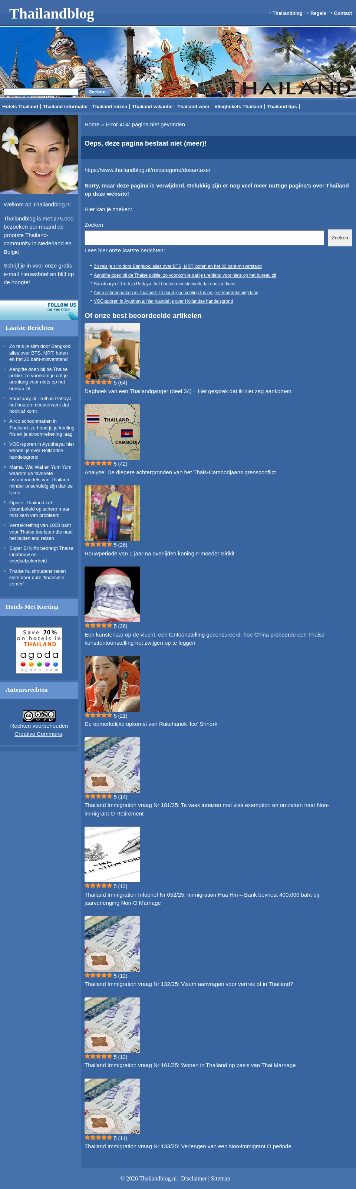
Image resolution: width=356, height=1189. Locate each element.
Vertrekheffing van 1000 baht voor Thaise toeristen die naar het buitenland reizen (41, 531)
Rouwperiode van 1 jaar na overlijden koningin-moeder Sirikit (159, 553)
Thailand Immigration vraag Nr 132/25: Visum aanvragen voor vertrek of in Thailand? (189, 984)
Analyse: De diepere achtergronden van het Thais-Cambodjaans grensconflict (180, 472)
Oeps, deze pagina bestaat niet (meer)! (146, 143)
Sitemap (220, 1178)
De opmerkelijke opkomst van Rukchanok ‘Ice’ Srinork (151, 724)
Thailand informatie (65, 106)
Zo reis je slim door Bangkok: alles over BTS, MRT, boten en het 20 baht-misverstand (40, 352)
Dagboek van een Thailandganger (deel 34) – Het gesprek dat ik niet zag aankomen (188, 391)
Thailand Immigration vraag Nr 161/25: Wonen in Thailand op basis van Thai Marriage (190, 1065)
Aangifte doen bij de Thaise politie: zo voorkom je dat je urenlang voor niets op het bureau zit (185, 275)
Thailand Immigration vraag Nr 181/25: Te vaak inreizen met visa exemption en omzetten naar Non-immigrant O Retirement (207, 809)
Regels (318, 13)
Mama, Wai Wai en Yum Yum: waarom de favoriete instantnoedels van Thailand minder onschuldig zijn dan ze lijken (41, 479)
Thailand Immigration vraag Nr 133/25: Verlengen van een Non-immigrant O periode (188, 1146)
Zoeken (94, 225)
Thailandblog (51, 13)
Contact (343, 13)
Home (92, 124)
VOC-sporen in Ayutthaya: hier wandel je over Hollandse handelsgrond (41, 450)
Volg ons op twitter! (39, 310)
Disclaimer (194, 1178)
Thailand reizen (110, 106)
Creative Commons (38, 734)
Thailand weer (193, 106)
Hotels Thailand (20, 106)
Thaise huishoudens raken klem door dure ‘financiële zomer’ (37, 577)
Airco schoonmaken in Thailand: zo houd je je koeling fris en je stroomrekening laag (42, 427)
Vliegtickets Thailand (238, 106)
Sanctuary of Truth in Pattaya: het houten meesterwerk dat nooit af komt (41, 405)
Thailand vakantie (152, 106)
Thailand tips (282, 106)
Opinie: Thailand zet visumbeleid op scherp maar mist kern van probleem (39, 509)
